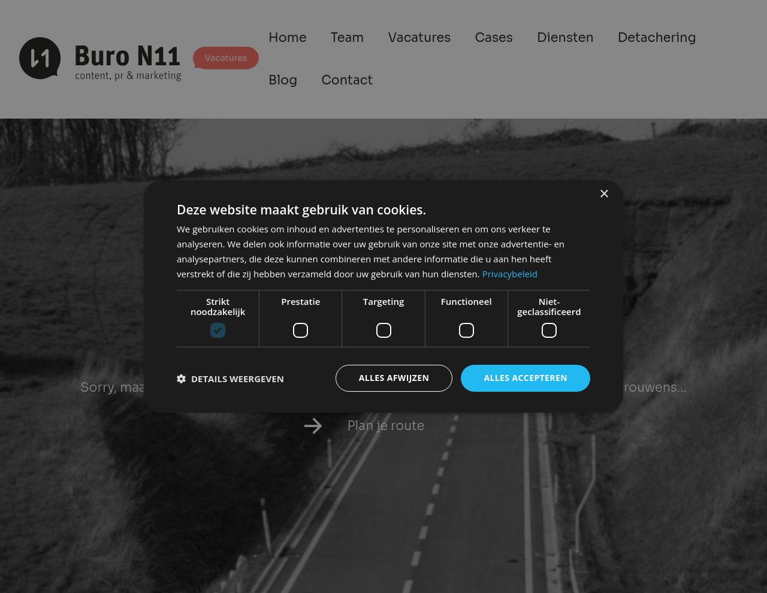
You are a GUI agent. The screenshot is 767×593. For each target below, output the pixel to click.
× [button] (603, 194)
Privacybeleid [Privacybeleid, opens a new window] (509, 274)
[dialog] (383, 296)
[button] (230, 378)
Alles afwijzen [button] (394, 377)
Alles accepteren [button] (525, 377)
